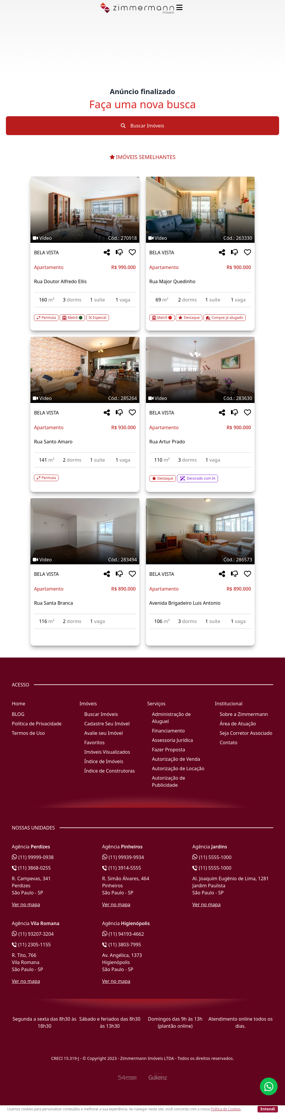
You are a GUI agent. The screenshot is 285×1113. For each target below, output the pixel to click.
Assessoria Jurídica (172, 740)
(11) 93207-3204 (33, 934)
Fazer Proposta (168, 749)
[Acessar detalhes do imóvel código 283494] (85, 632)
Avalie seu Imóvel (103, 733)
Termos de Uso (28, 733)
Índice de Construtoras (109, 771)
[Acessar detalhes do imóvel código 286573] (200, 632)
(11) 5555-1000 (212, 857)
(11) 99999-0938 (33, 857)
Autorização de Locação (178, 768)
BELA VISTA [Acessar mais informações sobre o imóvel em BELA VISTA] (46, 252)
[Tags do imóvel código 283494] (84, 559)
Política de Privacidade (36, 723)
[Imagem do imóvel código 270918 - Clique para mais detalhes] (84, 210)
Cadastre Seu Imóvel (107, 723)
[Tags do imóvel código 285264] (84, 398)
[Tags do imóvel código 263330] (200, 238)
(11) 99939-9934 (123, 857)
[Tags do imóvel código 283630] (200, 398)
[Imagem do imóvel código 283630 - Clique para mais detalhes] (200, 370)
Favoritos (94, 742)
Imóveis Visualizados (107, 752)
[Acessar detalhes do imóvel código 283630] (200, 475)
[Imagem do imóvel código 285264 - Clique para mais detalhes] (84, 370)
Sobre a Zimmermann (244, 714)
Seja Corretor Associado (246, 733)
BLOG (18, 714)
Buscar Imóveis (142, 125)
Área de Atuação (238, 723)
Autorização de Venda (176, 759)
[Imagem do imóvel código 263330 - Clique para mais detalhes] (200, 210)
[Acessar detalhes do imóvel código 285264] (85, 474)
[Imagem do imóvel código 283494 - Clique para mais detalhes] (84, 531)
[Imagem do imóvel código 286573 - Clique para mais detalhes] (200, 531)
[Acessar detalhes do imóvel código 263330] (200, 314)
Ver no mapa (26, 904)
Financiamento (168, 730)
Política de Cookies (225, 1109)
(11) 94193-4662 (123, 934)
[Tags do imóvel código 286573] (200, 559)
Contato (228, 742)
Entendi (267, 1109)
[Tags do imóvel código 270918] (84, 238)
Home (18, 703)
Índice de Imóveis (103, 761)
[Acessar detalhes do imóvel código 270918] (85, 314)
